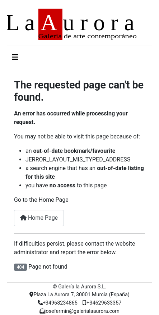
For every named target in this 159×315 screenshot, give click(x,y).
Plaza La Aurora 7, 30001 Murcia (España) (79, 295)
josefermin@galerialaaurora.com (79, 311)
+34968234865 (58, 303)
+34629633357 (102, 303)
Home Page (39, 217)
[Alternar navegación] (15, 57)
